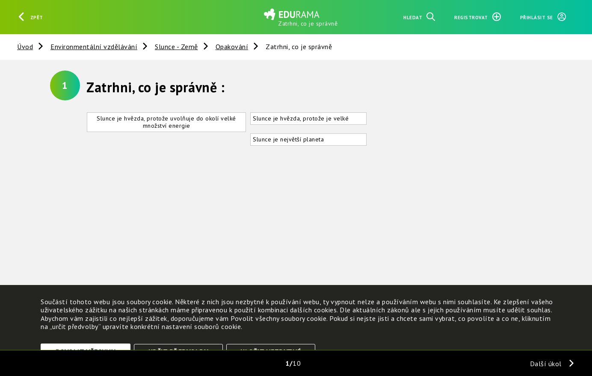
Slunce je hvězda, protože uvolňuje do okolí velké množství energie (166, 122)
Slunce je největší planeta (288, 139)
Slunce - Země (176, 46)
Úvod (25, 46)
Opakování (232, 46)
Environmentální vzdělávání (93, 46)
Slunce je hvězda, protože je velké (301, 118)
